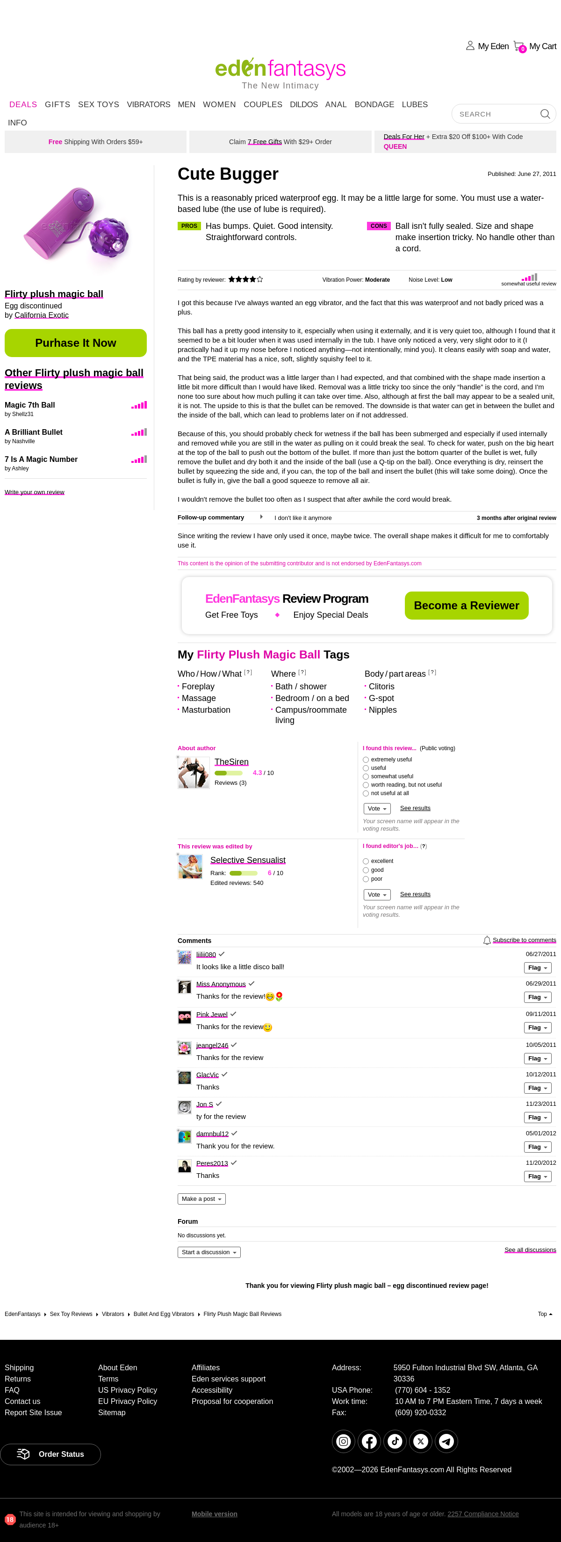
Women (219, 104)
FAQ (12, 1390)
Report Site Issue (33, 1413)
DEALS (23, 104)
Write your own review (35, 492)
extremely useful (391, 759)
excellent (382, 861)
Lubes (415, 104)
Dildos (304, 104)
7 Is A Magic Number (41, 459)
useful (378, 768)
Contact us (22, 1401)
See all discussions (530, 1249)
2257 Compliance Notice (483, 1514)
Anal (336, 104)
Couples (263, 104)
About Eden (117, 1368)
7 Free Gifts (265, 142)
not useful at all (390, 793)
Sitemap (112, 1413)
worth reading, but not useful (406, 785)
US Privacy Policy (127, 1390)
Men (186, 104)
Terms (108, 1379)
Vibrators (148, 104)
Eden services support (229, 1379)
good (377, 870)
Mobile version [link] (214, 1514)
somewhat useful (392, 776)
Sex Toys (98, 104)
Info (17, 122)
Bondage (375, 104)
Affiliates (206, 1368)
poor (376, 879)
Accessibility (212, 1390)
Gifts (58, 104)
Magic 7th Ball (30, 405)
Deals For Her (404, 136)
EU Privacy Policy (127, 1401)
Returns (18, 1379)
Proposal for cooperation (232, 1401)
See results (415, 807)
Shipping (19, 1368)
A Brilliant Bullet (34, 432)
